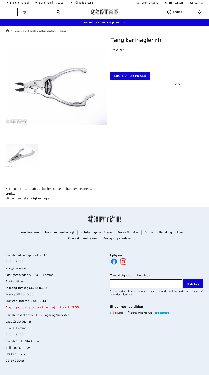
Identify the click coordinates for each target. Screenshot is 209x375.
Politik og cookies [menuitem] (171, 232)
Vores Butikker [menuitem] (128, 232)
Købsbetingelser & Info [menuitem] (96, 232)
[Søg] (58, 12)
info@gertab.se (150, 3)
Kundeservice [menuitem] (29, 232)
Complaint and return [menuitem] (82, 238)
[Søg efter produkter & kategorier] (41, 12)
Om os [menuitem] (149, 232)
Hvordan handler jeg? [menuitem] (59, 232)
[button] (8, 13)
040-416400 (176, 3)
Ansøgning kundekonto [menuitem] (119, 238)
